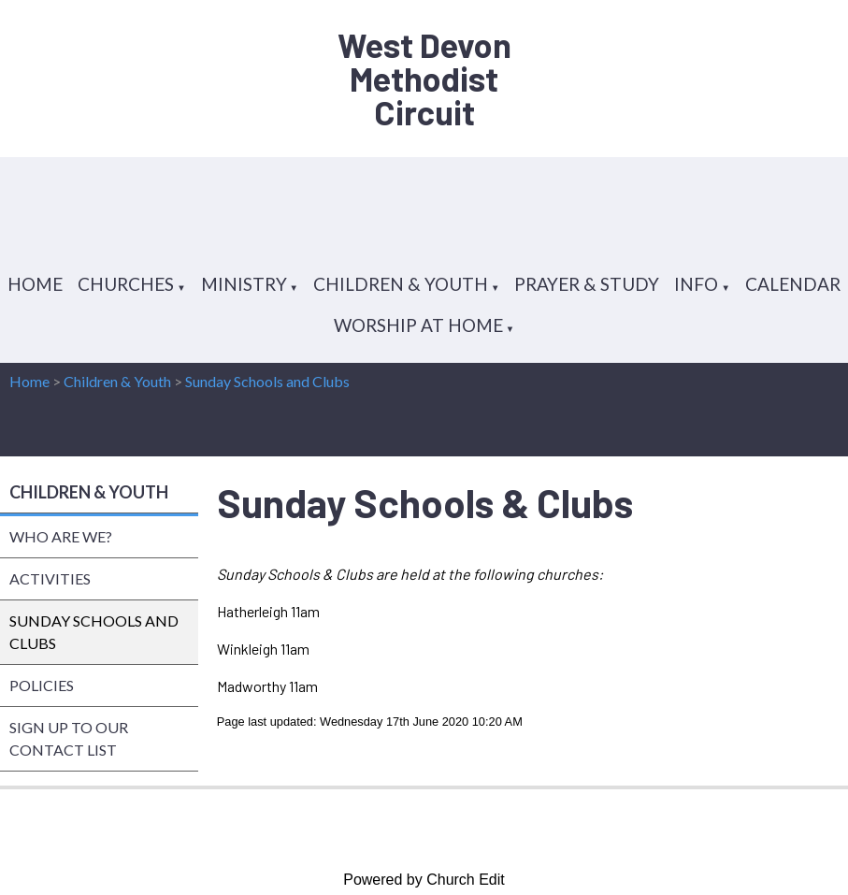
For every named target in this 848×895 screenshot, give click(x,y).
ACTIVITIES (50, 578)
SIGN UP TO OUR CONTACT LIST (68, 738)
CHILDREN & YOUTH (400, 284)
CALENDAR (793, 284)
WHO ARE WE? (60, 536)
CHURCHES (126, 284)
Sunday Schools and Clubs (267, 381)
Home (29, 381)
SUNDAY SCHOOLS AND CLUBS (94, 632)
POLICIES (41, 685)
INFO (696, 284)
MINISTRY (244, 284)
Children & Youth (117, 381)
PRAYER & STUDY (586, 284)
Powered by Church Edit (424, 880)
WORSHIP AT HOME (418, 325)
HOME (35, 284)
